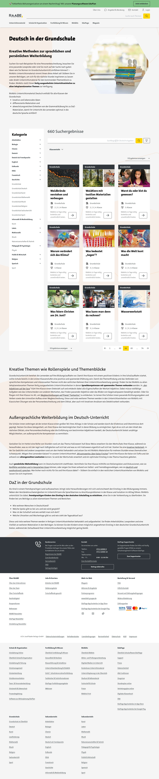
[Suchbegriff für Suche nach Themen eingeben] (84, 16)
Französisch (16, 175)
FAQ (46, 564)
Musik (14, 237)
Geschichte (16, 180)
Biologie (15, 144)
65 (132, 348)
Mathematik (16, 233)
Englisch (15, 162)
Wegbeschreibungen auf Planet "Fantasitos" (60, 395)
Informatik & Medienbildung (22, 219)
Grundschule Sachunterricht (22, 210)
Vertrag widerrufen (97, 567)
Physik (14, 250)
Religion (15, 259)
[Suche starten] (146, 16)
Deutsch (15, 153)
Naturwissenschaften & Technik (23, 241)
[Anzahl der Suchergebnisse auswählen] (137, 158)
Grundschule (16, 184)
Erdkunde (15, 166)
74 (142, 348)
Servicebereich (50, 561)
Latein (14, 228)
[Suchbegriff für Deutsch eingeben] (91, 140)
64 (126, 348)
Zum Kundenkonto (51, 558)
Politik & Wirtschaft (19, 255)
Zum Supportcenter (134, 556)
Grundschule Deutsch (19, 188)
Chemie (14, 149)
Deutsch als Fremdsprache (21, 157)
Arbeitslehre (16, 140)
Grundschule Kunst (18, 193)
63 (120, 348)
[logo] (16, 16)
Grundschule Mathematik (21, 197)
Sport (14, 268)
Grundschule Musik (19, 202)
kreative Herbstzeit (135, 447)
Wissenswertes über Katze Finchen (92, 453)
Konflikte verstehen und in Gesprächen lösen (29, 467)
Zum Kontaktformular (89, 561)
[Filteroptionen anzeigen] (146, 140)
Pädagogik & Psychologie (21, 246)
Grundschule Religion (19, 206)
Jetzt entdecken (141, 3)
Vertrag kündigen (51, 568)
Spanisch (15, 263)
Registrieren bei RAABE (53, 554)
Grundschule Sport (18, 215)
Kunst (14, 224)
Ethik (14, 171)
